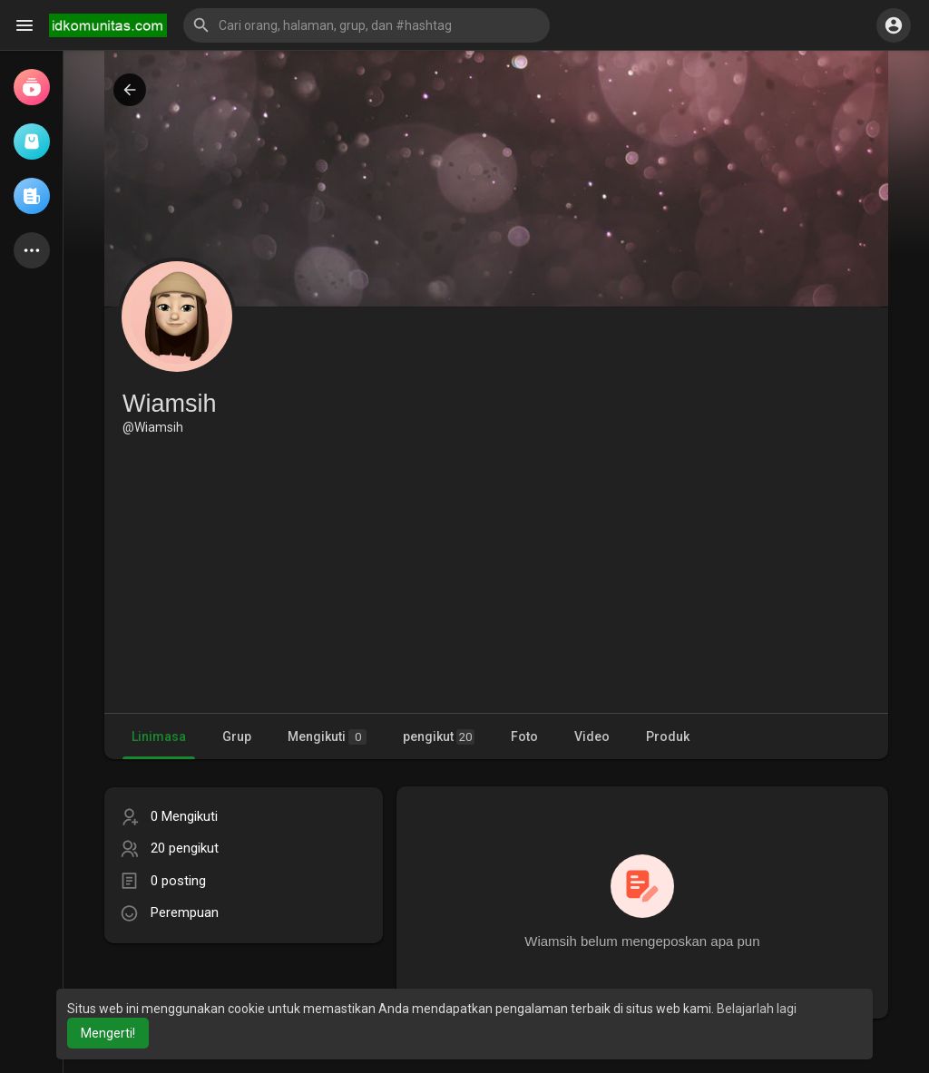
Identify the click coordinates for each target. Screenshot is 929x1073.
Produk (667, 736)
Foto (524, 736)
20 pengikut (185, 848)
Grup (236, 736)
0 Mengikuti (184, 816)
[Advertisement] (496, 572)
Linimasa (159, 736)
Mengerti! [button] (108, 1033)
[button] (366, 25)
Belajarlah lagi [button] (757, 1008)
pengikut (438, 737)
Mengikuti (327, 737)
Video (592, 736)
